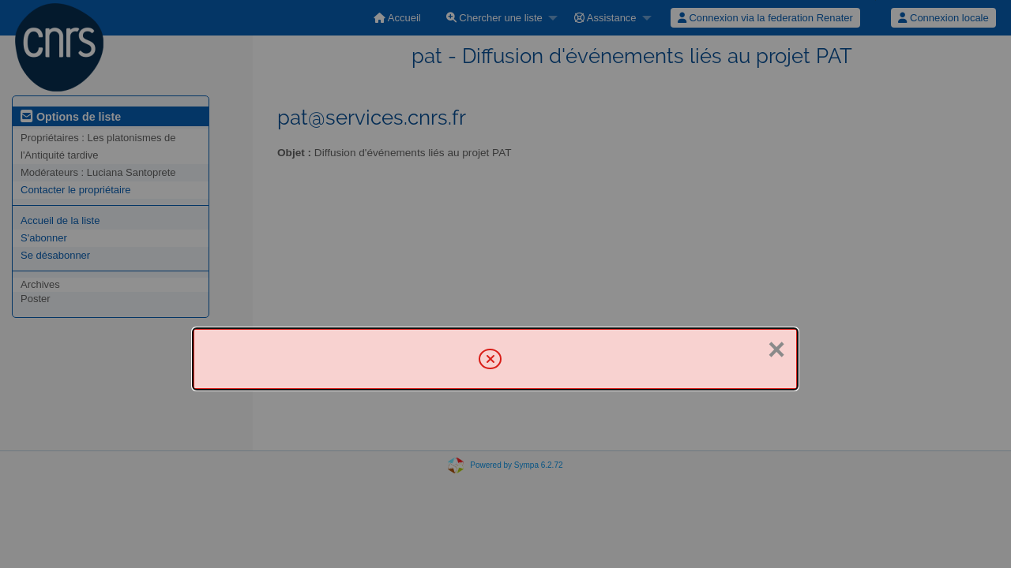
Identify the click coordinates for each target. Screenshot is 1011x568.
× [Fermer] (776, 349)
